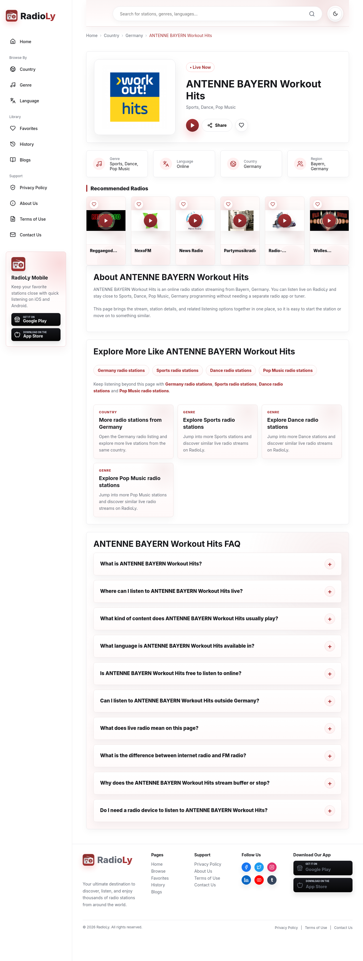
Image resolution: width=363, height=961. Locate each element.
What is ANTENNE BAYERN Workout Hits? (151, 564)
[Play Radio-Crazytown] (284, 220)
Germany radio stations (121, 370)
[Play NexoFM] (150, 220)
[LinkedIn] (246, 880)
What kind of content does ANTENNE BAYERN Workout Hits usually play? (189, 618)
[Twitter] (259, 867)
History (158, 884)
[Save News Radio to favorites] (183, 204)
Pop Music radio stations (288, 370)
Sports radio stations (178, 370)
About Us (203, 871)
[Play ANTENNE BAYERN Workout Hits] (192, 125)
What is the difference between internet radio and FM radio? (173, 755)
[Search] (312, 14)
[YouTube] (259, 880)
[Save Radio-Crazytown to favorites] (272, 204)
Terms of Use (207, 878)
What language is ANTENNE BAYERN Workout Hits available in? (177, 646)
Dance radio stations (231, 370)
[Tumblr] (272, 880)
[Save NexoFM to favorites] (139, 204)
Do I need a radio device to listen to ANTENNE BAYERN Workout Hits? (184, 810)
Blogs (156, 891)
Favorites (160, 878)
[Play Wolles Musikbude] (329, 220)
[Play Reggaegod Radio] (106, 220)
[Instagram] (272, 867)
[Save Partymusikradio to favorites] (228, 204)
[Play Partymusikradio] (240, 220)
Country (111, 35)
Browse (158, 871)
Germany (134, 35)
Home (92, 35)
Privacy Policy (208, 864)
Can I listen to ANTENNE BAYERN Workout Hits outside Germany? (179, 701)
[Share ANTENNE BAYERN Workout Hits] (217, 125)
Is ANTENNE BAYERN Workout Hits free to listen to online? (170, 673)
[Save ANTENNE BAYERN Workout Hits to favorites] (241, 125)
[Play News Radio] (195, 220)
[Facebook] (246, 867)
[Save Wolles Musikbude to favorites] (317, 204)
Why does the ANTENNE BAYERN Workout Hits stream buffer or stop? (185, 783)
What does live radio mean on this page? (149, 728)
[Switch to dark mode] (335, 13)
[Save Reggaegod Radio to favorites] (94, 204)
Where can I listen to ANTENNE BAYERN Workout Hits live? (171, 591)
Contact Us (205, 884)
